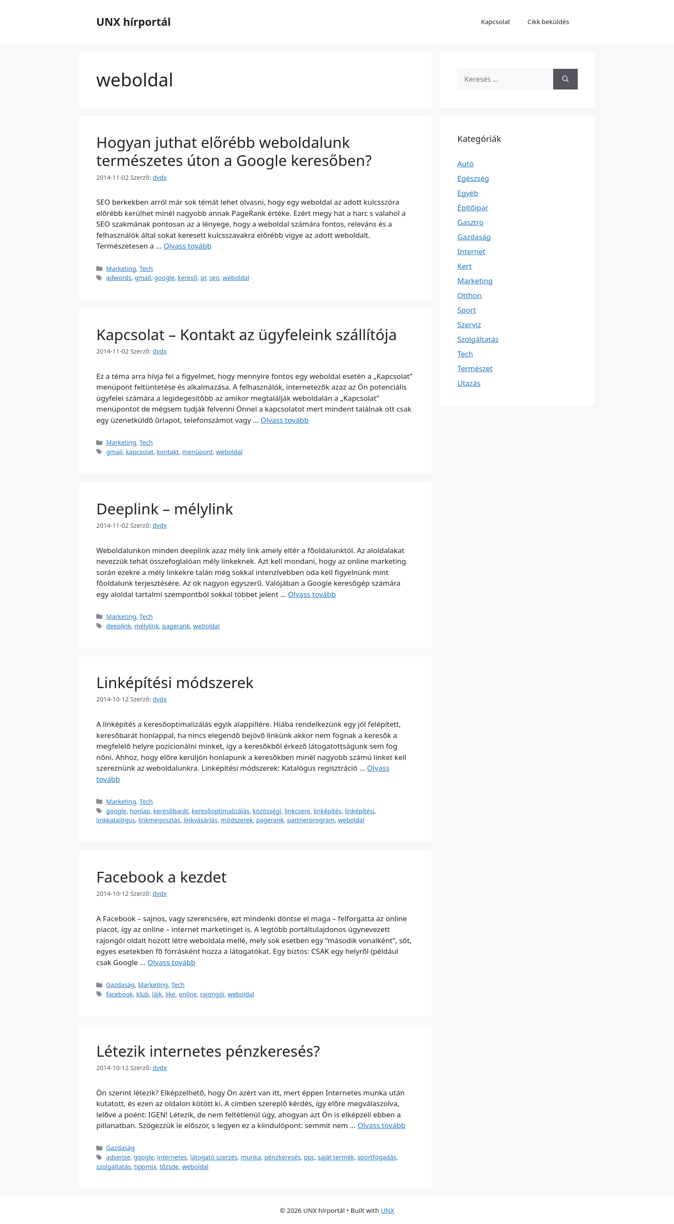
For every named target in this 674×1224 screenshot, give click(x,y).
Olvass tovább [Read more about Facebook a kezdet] (171, 962)
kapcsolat (139, 452)
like (170, 994)
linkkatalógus (115, 820)
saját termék (336, 1157)
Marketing (121, 268)
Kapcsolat (495, 21)
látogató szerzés (213, 1157)
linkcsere (297, 811)
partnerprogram (311, 820)
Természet (475, 368)
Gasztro (470, 222)
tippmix (145, 1166)
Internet (471, 251)
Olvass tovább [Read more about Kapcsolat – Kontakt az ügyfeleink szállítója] (284, 420)
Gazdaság (120, 985)
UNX (387, 1210)
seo (214, 278)
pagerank (176, 626)
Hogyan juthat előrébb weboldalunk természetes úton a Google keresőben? (234, 151)
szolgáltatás (113, 1166)
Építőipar (472, 207)
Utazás (469, 383)
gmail (143, 278)
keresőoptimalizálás (221, 811)
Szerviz (469, 324)
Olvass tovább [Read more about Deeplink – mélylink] (312, 594)
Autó (465, 164)
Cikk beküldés (548, 21)
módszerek (237, 820)
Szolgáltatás (478, 339)
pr (203, 278)
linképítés (327, 811)
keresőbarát (170, 811)
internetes (172, 1157)
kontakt (168, 452)
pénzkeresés (282, 1157)
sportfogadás (376, 1157)
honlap (140, 811)
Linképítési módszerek (175, 682)
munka (251, 1157)
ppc (309, 1157)
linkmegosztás (159, 820)
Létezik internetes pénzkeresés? (208, 1051)
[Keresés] (565, 79)
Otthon (469, 295)
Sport (466, 310)
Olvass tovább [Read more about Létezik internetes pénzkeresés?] (382, 1125)
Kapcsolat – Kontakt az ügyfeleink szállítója (246, 334)
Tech (146, 268)
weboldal (236, 278)
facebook (119, 994)
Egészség (473, 178)
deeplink (118, 626)
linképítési (359, 811)
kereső (187, 278)
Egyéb (467, 193)
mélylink (147, 626)
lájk (157, 994)
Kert (464, 266)
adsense (118, 1157)
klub (142, 994)
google (164, 278)
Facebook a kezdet (161, 877)
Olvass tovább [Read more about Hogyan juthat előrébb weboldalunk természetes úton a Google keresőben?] (187, 246)
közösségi (267, 811)
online (188, 994)
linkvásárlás (201, 820)
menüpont (197, 452)
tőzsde (169, 1166)
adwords (119, 278)
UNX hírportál (133, 21)
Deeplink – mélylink (164, 508)
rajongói (212, 994)
